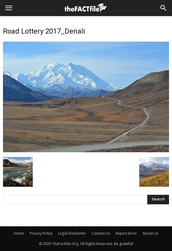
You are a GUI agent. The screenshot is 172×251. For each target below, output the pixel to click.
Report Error (126, 233)
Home (19, 233)
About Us (150, 233)
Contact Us (101, 233)
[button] (163, 8)
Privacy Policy (41, 233)
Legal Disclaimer (72, 233)
